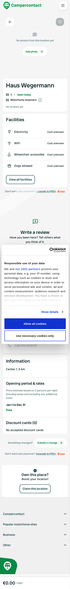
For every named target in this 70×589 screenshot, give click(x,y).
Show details (50, 311)
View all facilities (20, 179)
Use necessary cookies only (35, 335)
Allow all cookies (35, 323)
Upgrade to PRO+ (46, 453)
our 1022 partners (27, 269)
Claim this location (35, 489)
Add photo (35, 51)
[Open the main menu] (63, 5)
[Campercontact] (22, 5)
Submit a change (50, 442)
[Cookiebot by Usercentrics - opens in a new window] (50, 250)
